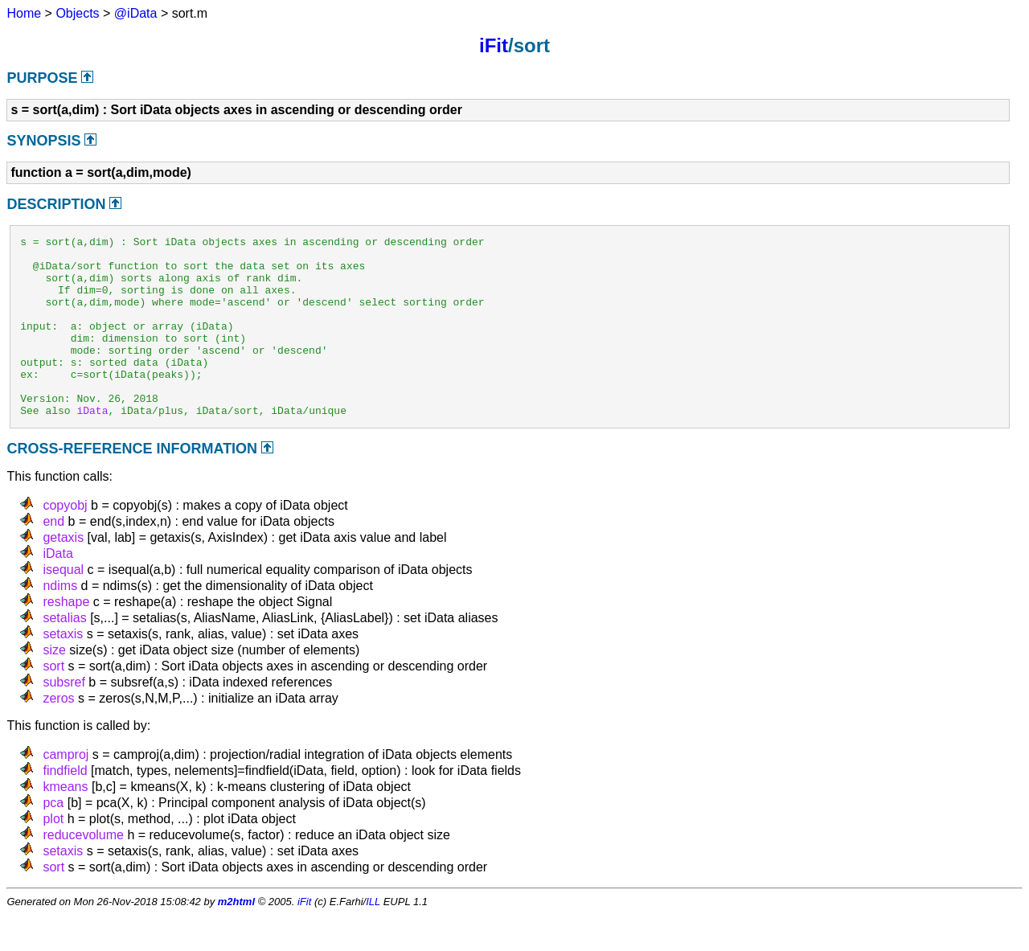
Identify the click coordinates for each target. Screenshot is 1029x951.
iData (92, 446)
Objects (77, 13)
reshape (66, 638)
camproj (65, 790)
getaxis (63, 573)
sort (53, 702)
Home (23, 13)
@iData (136, 13)
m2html (236, 938)
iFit (493, 45)
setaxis (63, 670)
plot (53, 855)
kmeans (65, 823)
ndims (60, 622)
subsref (63, 718)
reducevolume (83, 871)
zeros (58, 734)
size (54, 686)
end (53, 557)
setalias (64, 654)
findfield (65, 807)
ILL (373, 938)
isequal (63, 606)
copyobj (65, 541)
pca (53, 839)
